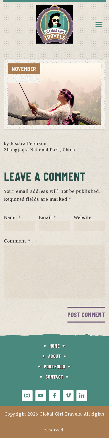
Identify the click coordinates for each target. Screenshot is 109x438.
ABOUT (54, 356)
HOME (54, 346)
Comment (17, 240)
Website (83, 217)
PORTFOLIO (54, 366)
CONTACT (54, 377)
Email (47, 217)
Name (12, 217)
